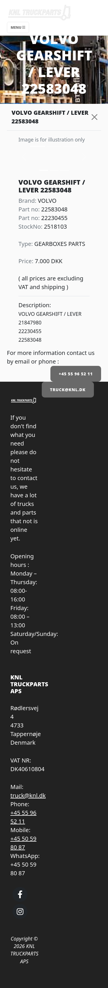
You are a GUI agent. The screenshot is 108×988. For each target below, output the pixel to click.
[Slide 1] (54, 170)
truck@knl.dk (28, 795)
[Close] (94, 117)
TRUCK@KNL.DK (68, 389)
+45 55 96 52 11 (76, 374)
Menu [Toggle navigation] (18, 27)
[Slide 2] (64, 170)
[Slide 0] (43, 170)
